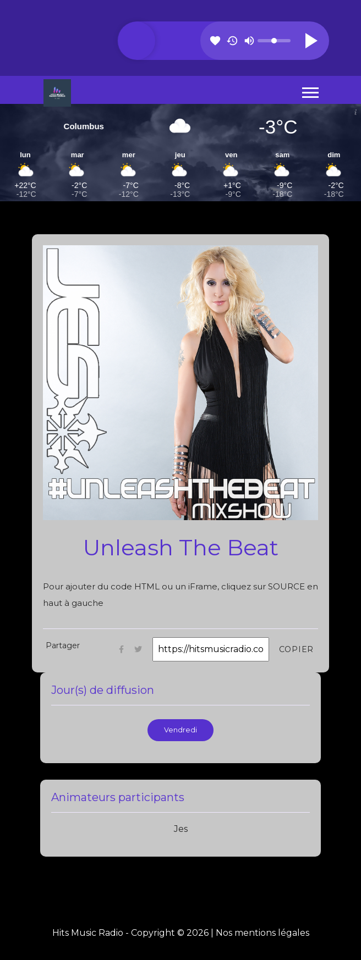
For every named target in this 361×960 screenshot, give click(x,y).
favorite (215, 41)
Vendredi (180, 730)
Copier (296, 649)
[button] (309, 90)
